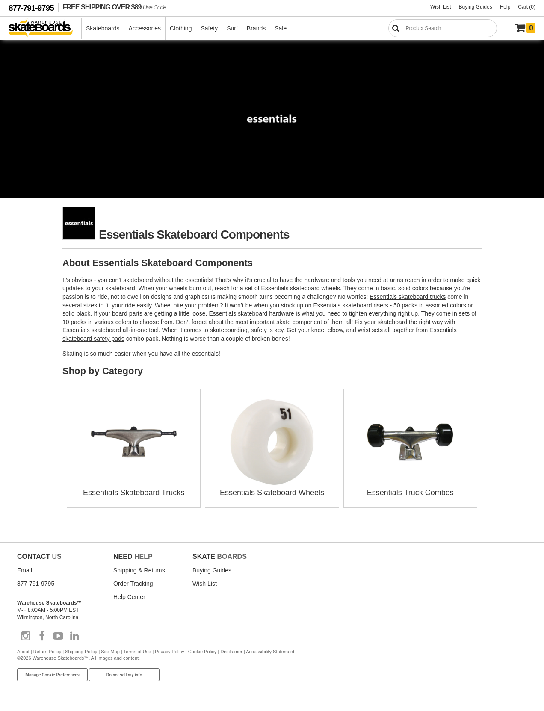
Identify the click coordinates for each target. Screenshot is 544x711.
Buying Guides (475, 7)
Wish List (440, 7)
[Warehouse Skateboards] (45, 28)
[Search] (442, 28)
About (23, 651)
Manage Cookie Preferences (52, 675)
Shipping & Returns (139, 570)
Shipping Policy (81, 651)
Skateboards (103, 28)
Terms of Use (137, 651)
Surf (232, 28)
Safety (209, 28)
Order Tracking (133, 583)
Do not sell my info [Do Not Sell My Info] (124, 675)
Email (24, 570)
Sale (281, 28)
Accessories (145, 28)
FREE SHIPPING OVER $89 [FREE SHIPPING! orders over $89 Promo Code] (114, 7)
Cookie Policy (202, 651)
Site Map (110, 651)
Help (505, 7)
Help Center (129, 596)
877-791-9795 (31, 7)
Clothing (181, 28)
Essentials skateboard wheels (300, 288)
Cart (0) (526, 7)
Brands (256, 28)
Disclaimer (231, 651)
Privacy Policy (169, 651)
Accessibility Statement (270, 651)
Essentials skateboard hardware (251, 313)
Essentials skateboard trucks (408, 296)
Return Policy (47, 651)
